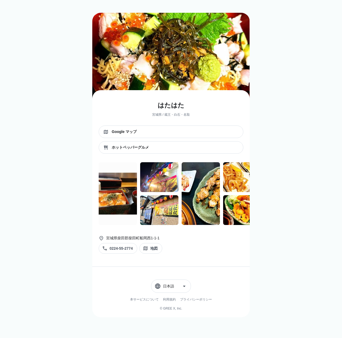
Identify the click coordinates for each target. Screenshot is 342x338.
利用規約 (169, 299)
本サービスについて (144, 299)
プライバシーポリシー (196, 299)
